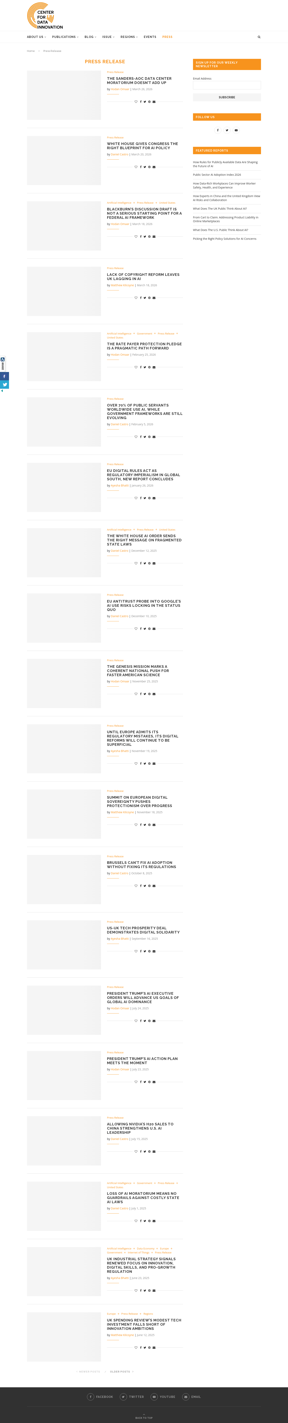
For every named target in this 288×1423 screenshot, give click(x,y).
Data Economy (146, 1248)
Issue (107, 36)
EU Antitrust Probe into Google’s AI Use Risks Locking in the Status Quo (144, 605)
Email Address (202, 78)
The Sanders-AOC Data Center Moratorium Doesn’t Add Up (139, 80)
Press (167, 36)
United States (167, 202)
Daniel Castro (119, 154)
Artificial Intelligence (119, 202)
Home (31, 50)
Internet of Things (138, 1252)
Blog (89, 36)
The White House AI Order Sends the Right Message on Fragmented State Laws (144, 540)
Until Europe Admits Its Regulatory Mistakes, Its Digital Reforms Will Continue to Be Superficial (142, 738)
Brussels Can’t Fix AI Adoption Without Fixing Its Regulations (141, 865)
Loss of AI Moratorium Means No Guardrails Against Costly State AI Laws (143, 1197)
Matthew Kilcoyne (122, 285)
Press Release (115, 72)
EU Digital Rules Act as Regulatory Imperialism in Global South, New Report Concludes (143, 475)
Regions (128, 36)
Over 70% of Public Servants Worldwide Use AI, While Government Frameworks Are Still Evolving (145, 411)
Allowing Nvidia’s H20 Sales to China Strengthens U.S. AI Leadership (140, 1128)
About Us (35, 36)
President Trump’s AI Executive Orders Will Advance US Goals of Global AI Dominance (143, 997)
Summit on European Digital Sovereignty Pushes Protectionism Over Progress (139, 801)
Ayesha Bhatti (120, 485)
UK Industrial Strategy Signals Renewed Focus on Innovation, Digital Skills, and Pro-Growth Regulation (141, 1265)
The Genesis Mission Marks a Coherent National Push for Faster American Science (138, 670)
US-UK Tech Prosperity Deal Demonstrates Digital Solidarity (143, 930)
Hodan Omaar (120, 89)
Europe (164, 1248)
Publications (64, 36)
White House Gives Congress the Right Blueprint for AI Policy (142, 146)
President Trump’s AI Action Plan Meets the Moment (142, 1061)
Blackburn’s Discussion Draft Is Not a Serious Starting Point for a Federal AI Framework (144, 213)
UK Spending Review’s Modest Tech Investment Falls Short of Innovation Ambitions (144, 1324)
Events (150, 36)
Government (144, 333)
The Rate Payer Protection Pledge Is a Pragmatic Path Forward (144, 346)
